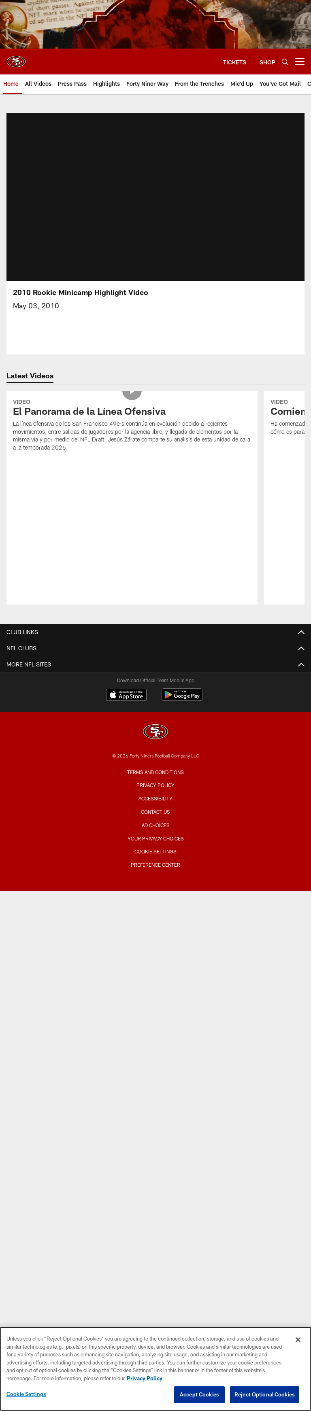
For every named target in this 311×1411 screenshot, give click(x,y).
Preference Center (155, 865)
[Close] (298, 1340)
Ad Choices (156, 825)
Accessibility (155, 798)
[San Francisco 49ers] (155, 733)
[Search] (285, 61)
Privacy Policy (155, 785)
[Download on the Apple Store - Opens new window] (126, 695)
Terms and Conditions (155, 772)
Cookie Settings (155, 851)
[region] (155, 1369)
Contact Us (155, 812)
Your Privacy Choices (156, 838)
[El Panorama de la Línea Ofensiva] (132, 426)
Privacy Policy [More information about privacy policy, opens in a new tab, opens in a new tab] (144, 1378)
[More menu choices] (300, 61)
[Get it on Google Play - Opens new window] (182, 699)
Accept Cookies (199, 1394)
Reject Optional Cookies (264, 1394)
